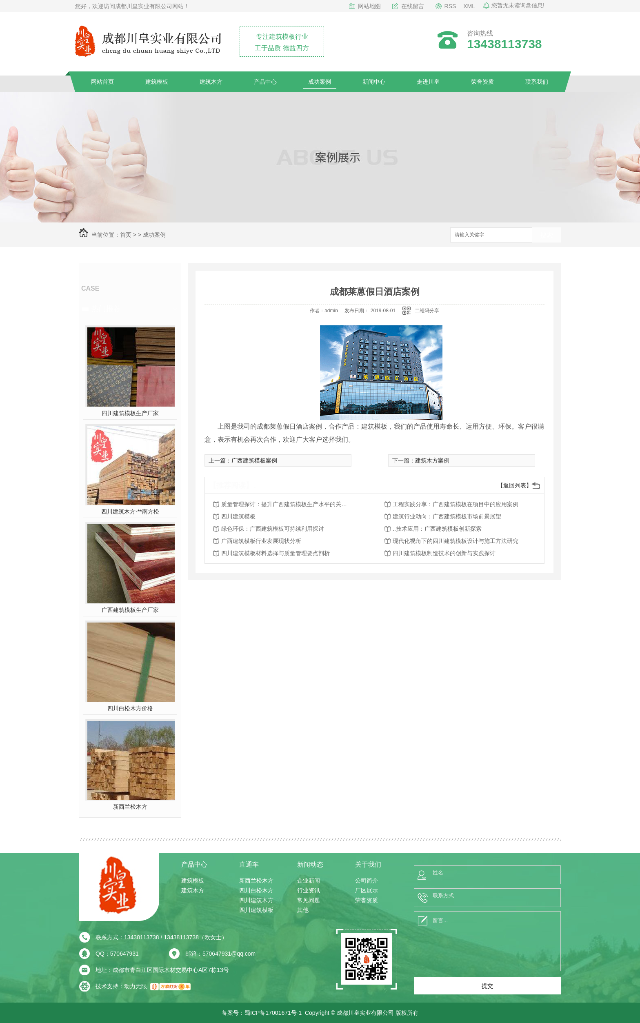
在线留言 (412, 6)
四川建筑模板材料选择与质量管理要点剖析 (275, 553)
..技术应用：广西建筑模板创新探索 (437, 528)
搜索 (546, 235)
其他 (303, 910)
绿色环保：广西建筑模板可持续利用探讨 (272, 528)
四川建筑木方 (256, 900)
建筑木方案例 (432, 460)
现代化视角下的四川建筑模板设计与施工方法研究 (455, 541)
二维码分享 (427, 311)
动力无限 (135, 986)
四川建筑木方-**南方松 (130, 511)
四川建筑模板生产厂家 (130, 413)
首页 (125, 234)
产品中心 (265, 81)
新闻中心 (373, 81)
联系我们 (536, 81)
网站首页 (102, 81)
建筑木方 (211, 81)
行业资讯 (308, 890)
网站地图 (369, 6)
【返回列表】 (515, 485)
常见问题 (308, 900)
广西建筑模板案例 (254, 460)
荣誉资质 (482, 81)
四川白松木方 (256, 890)
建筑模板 (156, 81)
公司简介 (366, 880)
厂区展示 (366, 890)
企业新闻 (308, 880)
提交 (487, 986)
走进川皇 (428, 81)
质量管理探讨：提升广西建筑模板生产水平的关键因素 (286, 504)
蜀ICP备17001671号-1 (273, 1013)
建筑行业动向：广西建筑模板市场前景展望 (447, 516)
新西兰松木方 (130, 806)
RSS (450, 6)
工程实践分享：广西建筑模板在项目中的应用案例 (455, 504)
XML (469, 6)
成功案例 (319, 81)
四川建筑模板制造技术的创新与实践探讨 (444, 553)
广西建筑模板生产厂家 (130, 610)
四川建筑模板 (238, 516)
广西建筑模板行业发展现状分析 (261, 541)
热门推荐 (106, 309)
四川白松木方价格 (130, 708)
